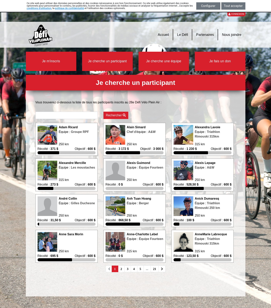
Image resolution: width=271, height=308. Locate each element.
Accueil (163, 35)
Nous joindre (231, 35)
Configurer (208, 6)
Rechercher (116, 115)
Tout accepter (233, 6)
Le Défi (182, 35)
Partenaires (205, 35)
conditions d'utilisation (39, 8)
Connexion (236, 14)
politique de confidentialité (69, 8)
